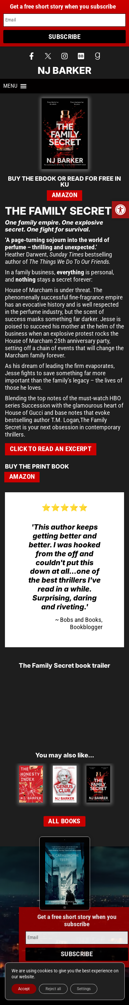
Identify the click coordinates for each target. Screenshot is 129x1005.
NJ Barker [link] (64, 70)
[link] (120, 209)
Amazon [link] (64, 195)
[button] (15, 86)
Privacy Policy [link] (64, 992)
